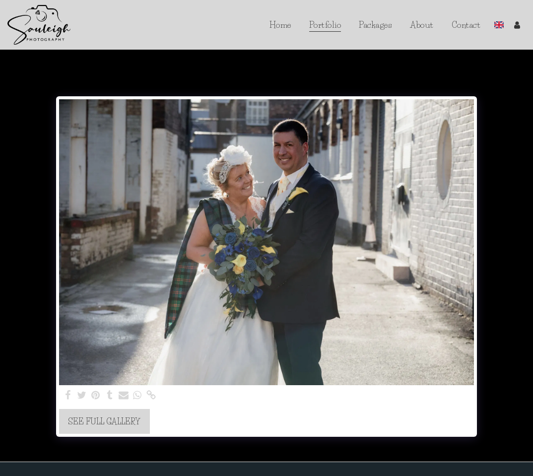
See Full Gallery (104, 421)
